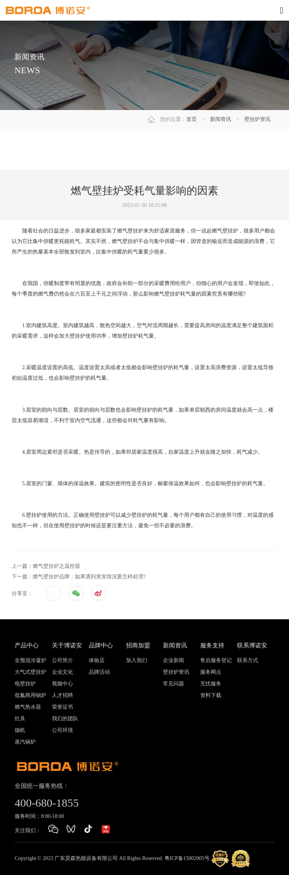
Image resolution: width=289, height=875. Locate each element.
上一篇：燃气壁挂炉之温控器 (46, 566)
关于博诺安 (67, 645)
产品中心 (27, 645)
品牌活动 (99, 672)
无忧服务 (210, 683)
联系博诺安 (252, 645)
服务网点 (210, 672)
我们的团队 (65, 718)
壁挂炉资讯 (257, 119)
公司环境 (62, 730)
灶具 (20, 718)
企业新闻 (173, 660)
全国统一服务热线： (42, 786)
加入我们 (136, 660)
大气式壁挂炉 (30, 672)
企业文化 (62, 672)
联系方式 (247, 660)
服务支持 (212, 645)
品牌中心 (101, 645)
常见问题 (173, 683)
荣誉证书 (62, 707)
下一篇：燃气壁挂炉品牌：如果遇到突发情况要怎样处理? (79, 576)
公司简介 (62, 660)
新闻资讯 (220, 119)
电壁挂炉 (25, 683)
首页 (191, 119)
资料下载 (210, 695)
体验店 (97, 660)
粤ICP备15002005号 (187, 858)
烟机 (20, 730)
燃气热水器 (28, 707)
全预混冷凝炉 (30, 660)
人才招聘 (62, 695)
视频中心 (62, 683)
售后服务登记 (216, 660)
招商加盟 (138, 645)
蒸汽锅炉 (25, 742)
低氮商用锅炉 (30, 695)
